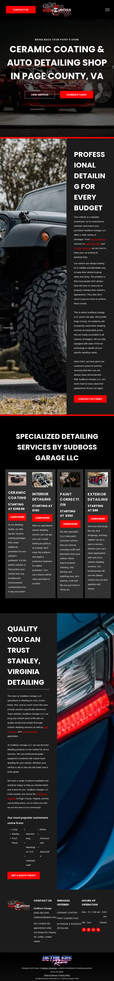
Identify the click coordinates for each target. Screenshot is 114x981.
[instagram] (89, 930)
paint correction (92, 243)
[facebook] (84, 930)
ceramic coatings (82, 248)
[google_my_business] (98, 930)
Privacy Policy (64, 975)
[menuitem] (69, 912)
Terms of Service (50, 975)
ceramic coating (30, 731)
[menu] (107, 10)
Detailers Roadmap (49, 968)
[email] (93, 930)
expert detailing (98, 239)
